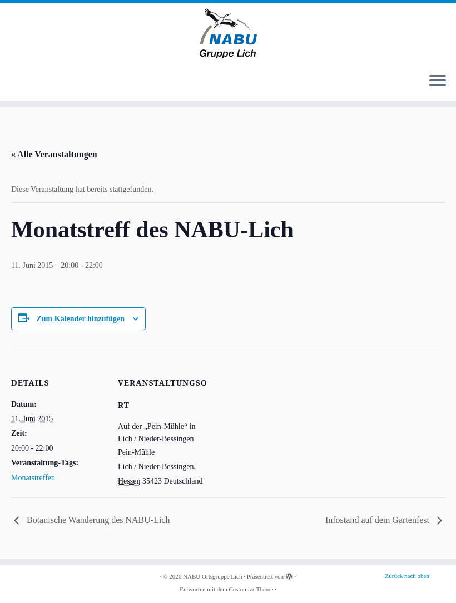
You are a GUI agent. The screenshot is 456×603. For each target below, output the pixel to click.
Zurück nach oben (407, 575)
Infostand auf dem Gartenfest (378, 520)
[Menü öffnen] (437, 81)
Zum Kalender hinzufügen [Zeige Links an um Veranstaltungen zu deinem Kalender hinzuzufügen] (81, 319)
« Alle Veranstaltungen (54, 154)
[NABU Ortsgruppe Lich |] (228, 33)
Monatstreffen (33, 478)
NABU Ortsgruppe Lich (212, 576)
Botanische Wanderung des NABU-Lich (97, 520)
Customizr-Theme (251, 589)
